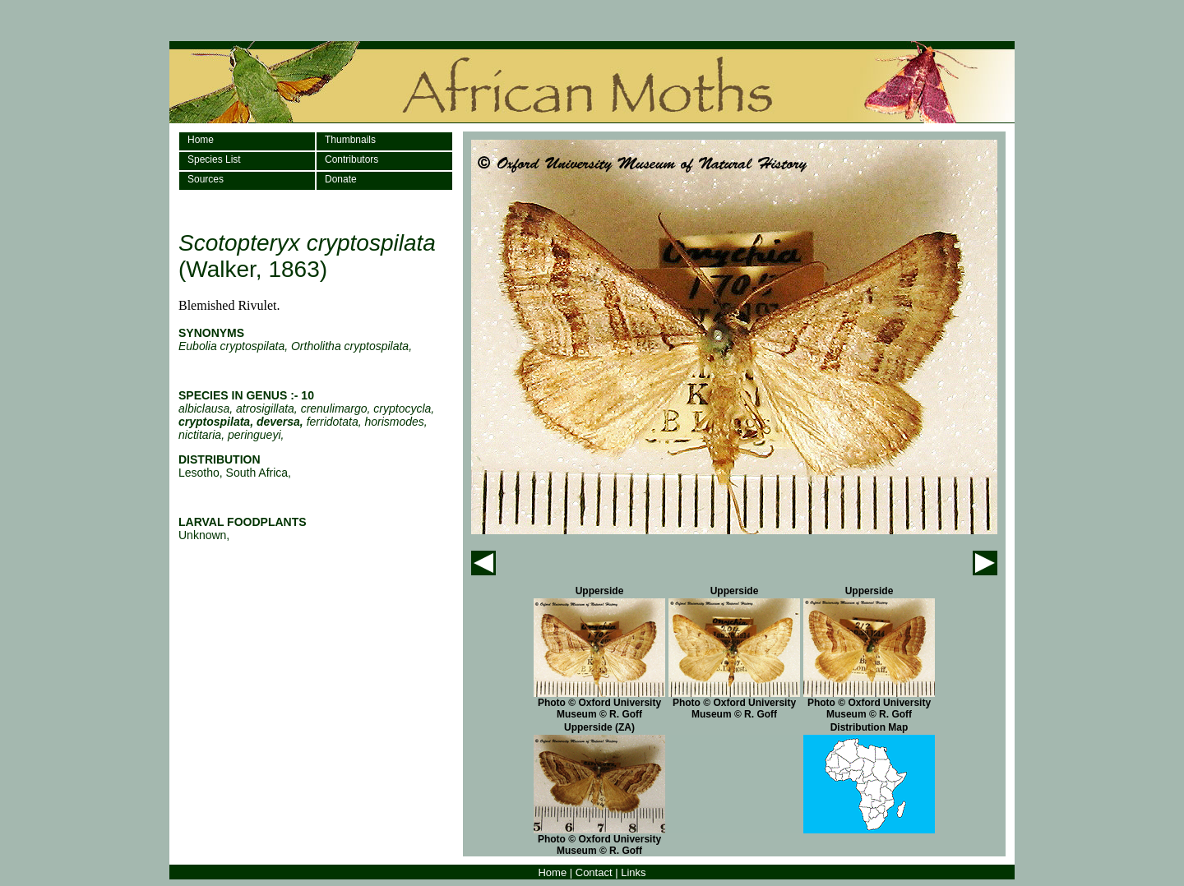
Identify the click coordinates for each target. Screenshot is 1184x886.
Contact (594, 872)
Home (200, 139)
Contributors (351, 159)
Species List (214, 159)
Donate (341, 179)
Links (633, 872)
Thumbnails (350, 139)
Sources (205, 179)
